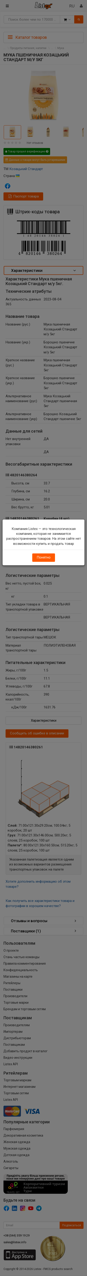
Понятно (44, 557)
